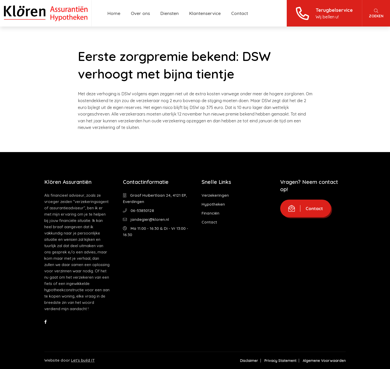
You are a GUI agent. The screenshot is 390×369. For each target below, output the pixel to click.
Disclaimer (249, 360)
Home (113, 13)
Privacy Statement (280, 360)
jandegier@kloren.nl (146, 219)
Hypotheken (213, 204)
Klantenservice (205, 13)
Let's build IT (83, 360)
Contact (239, 13)
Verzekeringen (215, 195)
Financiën (210, 213)
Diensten (169, 13)
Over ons (140, 13)
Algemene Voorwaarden (324, 360)
